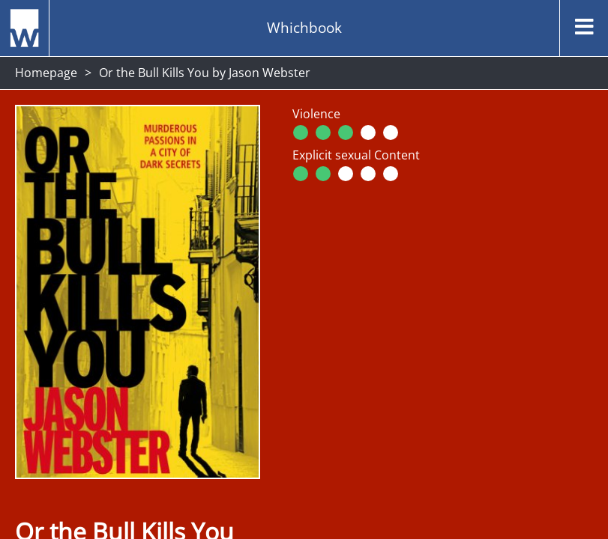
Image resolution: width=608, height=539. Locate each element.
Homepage (46, 72)
